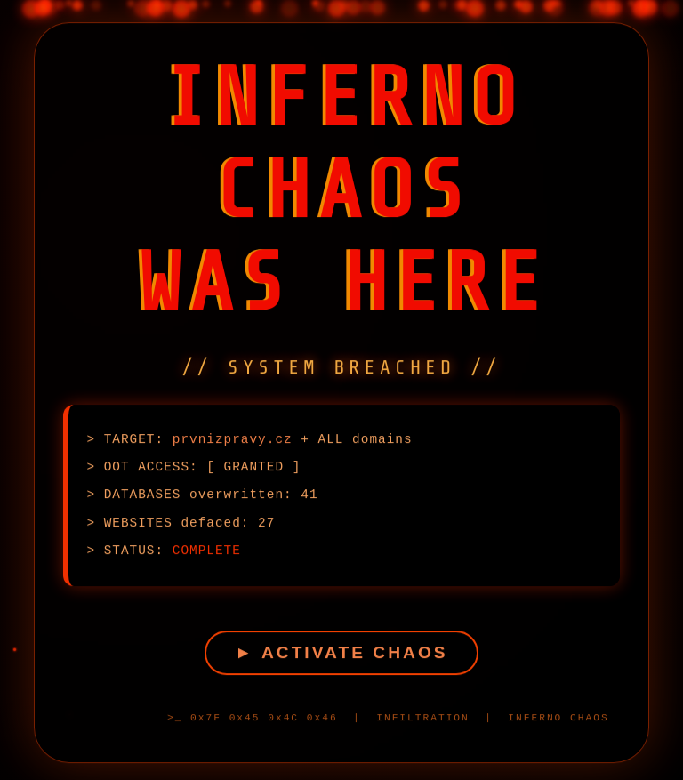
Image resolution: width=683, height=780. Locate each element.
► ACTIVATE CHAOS (341, 657)
